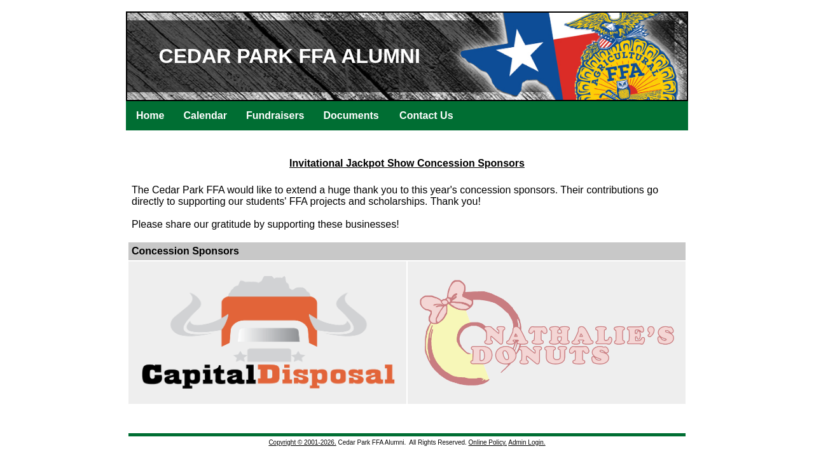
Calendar (204, 115)
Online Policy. (488, 442)
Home (150, 115)
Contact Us (426, 115)
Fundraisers (275, 115)
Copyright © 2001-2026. (302, 442)
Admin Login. (526, 442)
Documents (351, 115)
